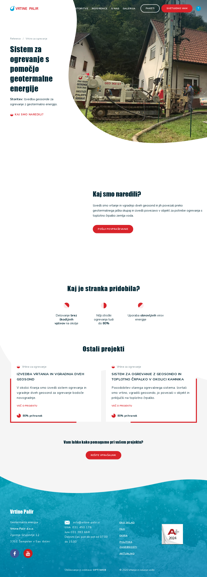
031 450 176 (82, 527)
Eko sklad (127, 522)
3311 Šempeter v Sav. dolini (30, 541)
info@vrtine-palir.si (86, 522)
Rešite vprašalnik (103, 455)
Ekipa (123, 535)
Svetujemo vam (177, 8)
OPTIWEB (99, 570)
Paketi (150, 8)
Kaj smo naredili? (29, 114)
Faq (122, 529)
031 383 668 (80, 532)
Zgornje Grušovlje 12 (24, 535)
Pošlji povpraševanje (113, 229)
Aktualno (127, 553)
